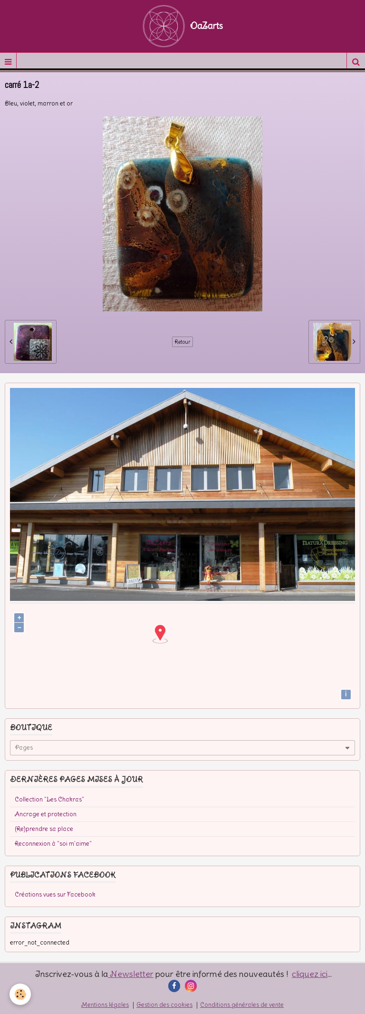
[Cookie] (20, 994)
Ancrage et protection (46, 814)
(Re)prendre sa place (44, 828)
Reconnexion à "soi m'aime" (53, 843)
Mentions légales (105, 1004)
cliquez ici (309, 973)
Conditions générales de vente (242, 1004)
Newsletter (131, 973)
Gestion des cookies (164, 1004)
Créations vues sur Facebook (55, 894)
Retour (182, 341)
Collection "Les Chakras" (49, 799)
